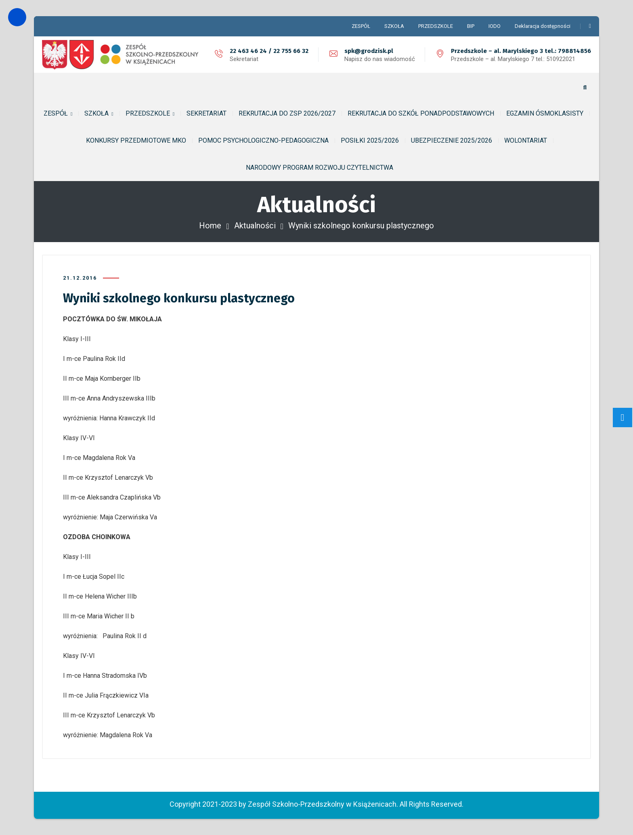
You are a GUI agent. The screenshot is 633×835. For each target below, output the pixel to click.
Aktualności (255, 225)
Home (210, 225)
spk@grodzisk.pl (368, 51)
